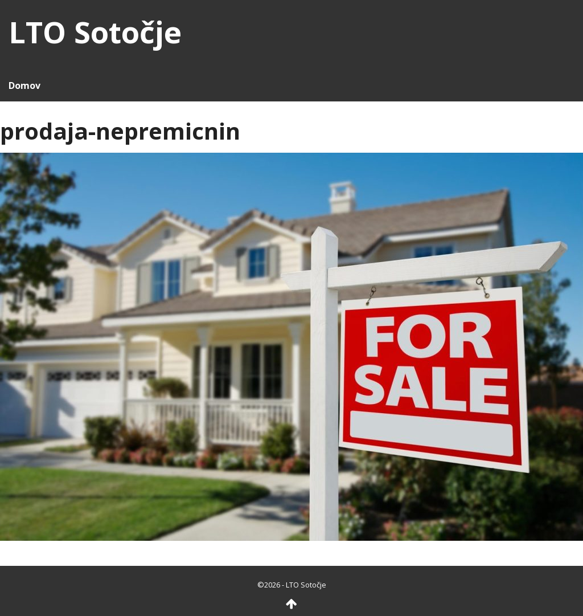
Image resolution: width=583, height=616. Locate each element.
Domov (24, 85)
